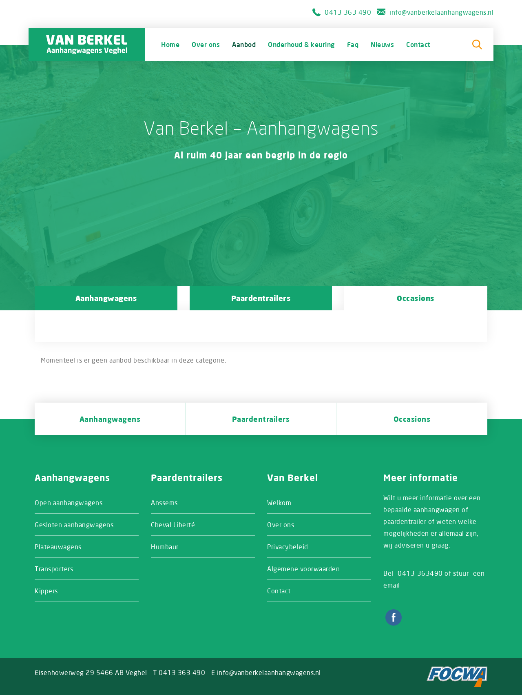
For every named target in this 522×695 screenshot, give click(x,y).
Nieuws (382, 44)
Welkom (279, 502)
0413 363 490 (348, 12)
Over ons (206, 44)
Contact (418, 44)
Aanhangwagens (106, 298)
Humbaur (165, 546)
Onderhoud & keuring (301, 44)
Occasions (415, 298)
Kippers (46, 591)
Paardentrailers (261, 298)
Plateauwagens (58, 546)
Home (170, 44)
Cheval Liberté (173, 524)
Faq (353, 44)
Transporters (54, 568)
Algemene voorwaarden (303, 568)
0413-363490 (420, 573)
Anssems (164, 502)
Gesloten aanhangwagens (74, 524)
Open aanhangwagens (68, 502)
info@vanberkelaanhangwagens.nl (441, 12)
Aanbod (244, 44)
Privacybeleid (287, 546)
